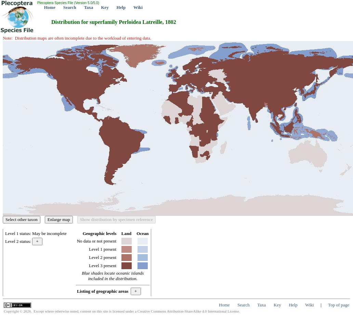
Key (104, 7)
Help (121, 7)
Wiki (138, 7)
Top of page (338, 304)
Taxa (88, 7)
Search (69, 7)
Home (49, 7)
